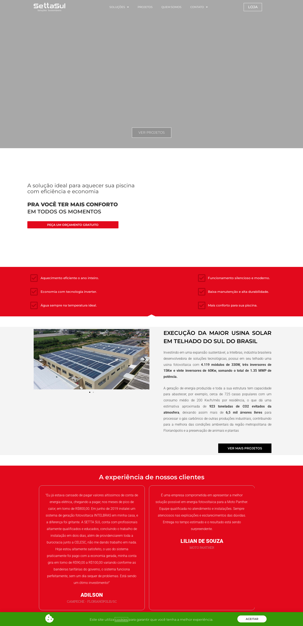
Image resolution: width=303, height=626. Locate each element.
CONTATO (199, 7)
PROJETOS (145, 7)
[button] (38, 359)
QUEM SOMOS (171, 7)
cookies (121, 620)
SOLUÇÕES (119, 7)
